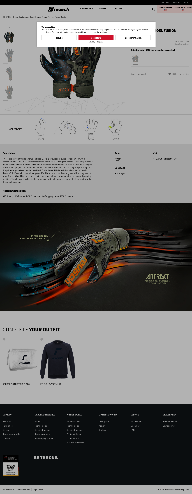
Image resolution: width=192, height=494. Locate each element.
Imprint (100, 41)
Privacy (92, 41)
